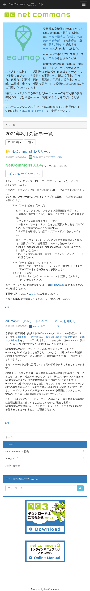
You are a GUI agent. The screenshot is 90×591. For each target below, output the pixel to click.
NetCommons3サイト (33, 110)
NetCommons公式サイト (26, 4)
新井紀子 (54, 44)
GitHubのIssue (57, 285)
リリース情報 (55, 156)
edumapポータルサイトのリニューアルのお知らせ (40, 321)
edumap (48, 48)
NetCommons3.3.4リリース (31, 151)
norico (34, 326)
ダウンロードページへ (24, 174)
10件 (29, 142)
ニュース (54, 326)
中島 (33, 156)
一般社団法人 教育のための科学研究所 (50, 336)
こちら (53, 58)
